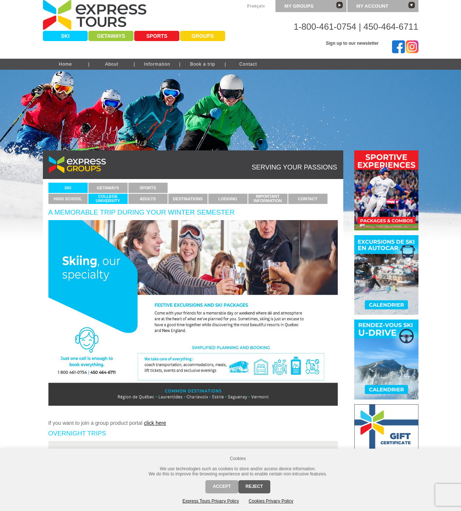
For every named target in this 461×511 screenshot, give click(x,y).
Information (157, 64)
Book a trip (202, 64)
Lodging (227, 199)
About (111, 64)
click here (155, 423)
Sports (157, 36)
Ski (65, 36)
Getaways (111, 36)
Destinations (187, 199)
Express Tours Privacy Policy (211, 501)
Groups (202, 36)
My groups (314, 5)
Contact (248, 64)
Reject (254, 486)
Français (256, 5)
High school (68, 199)
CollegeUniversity (108, 198)
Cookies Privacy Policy (271, 501)
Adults (148, 199)
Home (65, 64)
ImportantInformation (268, 198)
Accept (222, 486)
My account (385, 5)
